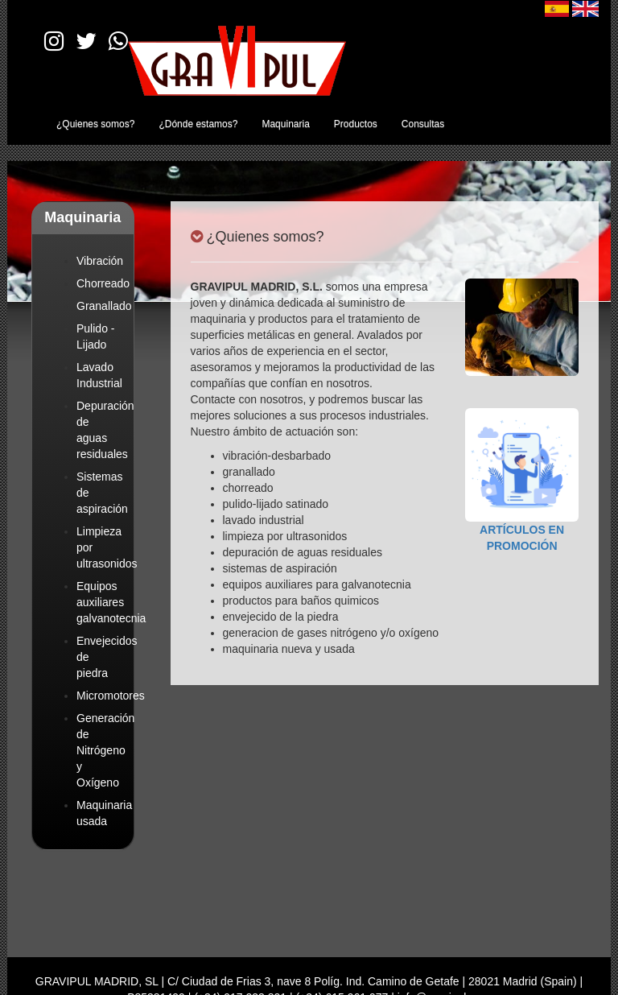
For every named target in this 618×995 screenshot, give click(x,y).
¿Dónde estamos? (198, 124)
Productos (355, 124)
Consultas (423, 124)
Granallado (104, 305)
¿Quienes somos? (95, 124)
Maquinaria (285, 124)
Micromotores (110, 695)
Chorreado (103, 283)
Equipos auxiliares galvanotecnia (111, 602)
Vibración (99, 260)
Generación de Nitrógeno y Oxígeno (105, 750)
